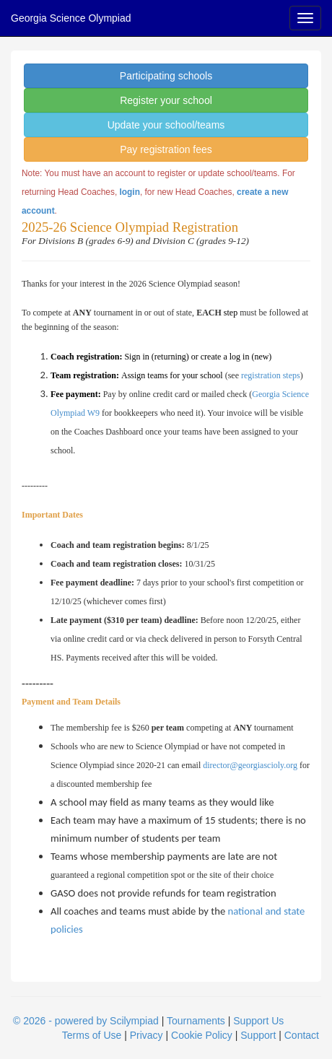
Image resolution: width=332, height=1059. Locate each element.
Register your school (166, 100)
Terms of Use (91, 1035)
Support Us (258, 1021)
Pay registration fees (166, 149)
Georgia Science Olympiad (71, 18)
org (291, 765)
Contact (301, 1035)
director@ (220, 765)
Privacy (146, 1035)
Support (258, 1035)
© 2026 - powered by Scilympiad (86, 1021)
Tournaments (196, 1021)
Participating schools (166, 76)
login (130, 192)
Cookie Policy (201, 1035)
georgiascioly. (262, 765)
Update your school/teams (166, 125)
